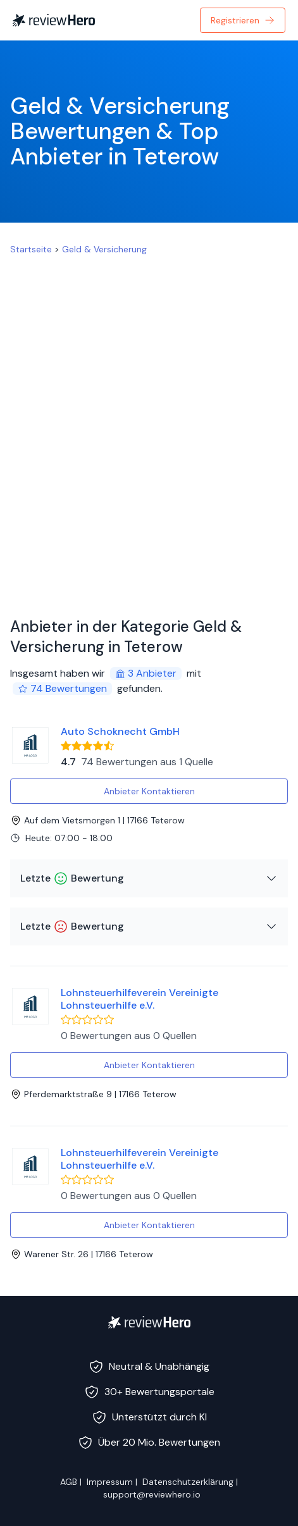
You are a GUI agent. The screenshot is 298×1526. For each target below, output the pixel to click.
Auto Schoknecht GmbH (120, 731)
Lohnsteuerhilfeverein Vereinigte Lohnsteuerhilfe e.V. (139, 999)
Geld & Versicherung (104, 249)
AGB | (71, 1481)
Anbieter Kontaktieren (149, 791)
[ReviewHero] (149, 1322)
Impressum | (112, 1481)
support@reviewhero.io (152, 1494)
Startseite (31, 249)
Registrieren (243, 20)
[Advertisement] (149, 431)
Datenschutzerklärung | (190, 1481)
